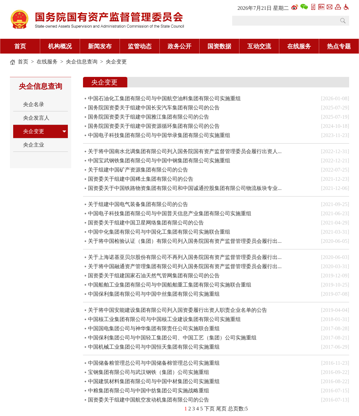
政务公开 (179, 46)
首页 (20, 46)
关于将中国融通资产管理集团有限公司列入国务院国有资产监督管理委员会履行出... (185, 266)
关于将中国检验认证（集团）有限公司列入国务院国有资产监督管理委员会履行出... (185, 241)
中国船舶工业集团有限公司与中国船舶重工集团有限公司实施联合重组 (169, 285)
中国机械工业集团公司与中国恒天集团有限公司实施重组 (154, 347)
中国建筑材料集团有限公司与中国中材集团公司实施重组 (154, 381)
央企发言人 (36, 118)
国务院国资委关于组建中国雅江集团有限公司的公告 (148, 117)
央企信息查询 (81, 61)
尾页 (221, 408)
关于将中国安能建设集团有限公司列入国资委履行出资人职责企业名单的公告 (177, 310)
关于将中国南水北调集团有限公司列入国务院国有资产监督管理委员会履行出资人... (185, 151)
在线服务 (299, 46)
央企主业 (33, 145)
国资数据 (219, 46)
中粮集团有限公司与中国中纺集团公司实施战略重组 (148, 390)
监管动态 (140, 46)
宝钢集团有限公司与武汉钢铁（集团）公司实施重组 (148, 372)
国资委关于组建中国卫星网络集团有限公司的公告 (146, 222)
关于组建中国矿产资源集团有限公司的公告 (138, 170)
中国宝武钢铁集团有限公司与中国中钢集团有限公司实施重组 (159, 160)
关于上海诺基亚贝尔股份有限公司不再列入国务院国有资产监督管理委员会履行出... (185, 257)
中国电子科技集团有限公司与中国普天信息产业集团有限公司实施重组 (169, 213)
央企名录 (33, 104)
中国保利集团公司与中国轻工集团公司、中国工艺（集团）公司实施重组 (172, 337)
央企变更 (116, 61)
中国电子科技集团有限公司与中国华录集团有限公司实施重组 (159, 135)
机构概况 (60, 46)
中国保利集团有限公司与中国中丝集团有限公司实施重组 (154, 294)
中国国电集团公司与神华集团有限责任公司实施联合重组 (154, 328)
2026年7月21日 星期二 (263, 8)
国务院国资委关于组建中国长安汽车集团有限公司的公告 (154, 107)
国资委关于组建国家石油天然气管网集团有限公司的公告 (154, 275)
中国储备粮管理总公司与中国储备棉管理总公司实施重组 (154, 363)
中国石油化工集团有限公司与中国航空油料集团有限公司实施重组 (164, 98)
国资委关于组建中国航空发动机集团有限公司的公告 (148, 400)
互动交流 (259, 46)
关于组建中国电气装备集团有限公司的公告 (138, 204)
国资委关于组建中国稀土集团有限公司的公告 (140, 179)
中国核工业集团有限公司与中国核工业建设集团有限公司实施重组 (164, 319)
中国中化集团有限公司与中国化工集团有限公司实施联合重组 (159, 232)
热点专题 (339, 46)
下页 (209, 408)
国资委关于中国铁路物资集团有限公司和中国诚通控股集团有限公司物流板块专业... (185, 188)
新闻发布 (100, 46)
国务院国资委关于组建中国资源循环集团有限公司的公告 (154, 126)
